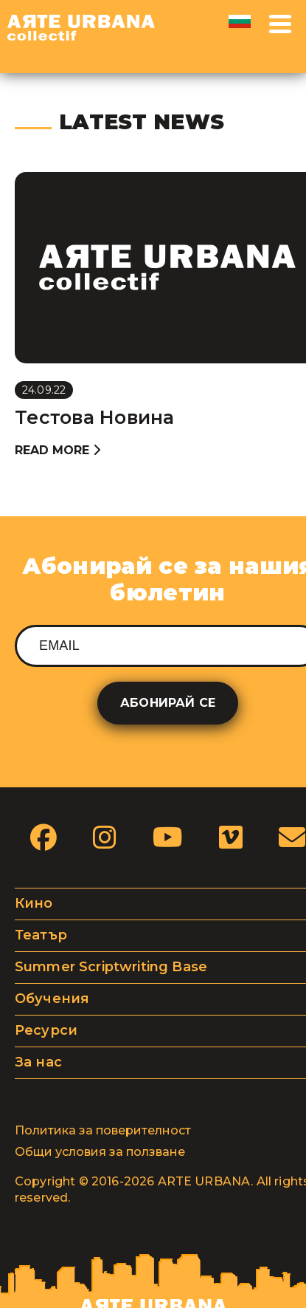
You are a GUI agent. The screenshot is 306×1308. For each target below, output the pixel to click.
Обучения (52, 998)
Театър (41, 935)
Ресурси (46, 1030)
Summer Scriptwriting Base (111, 967)
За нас (38, 1062)
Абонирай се (167, 703)
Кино (34, 903)
